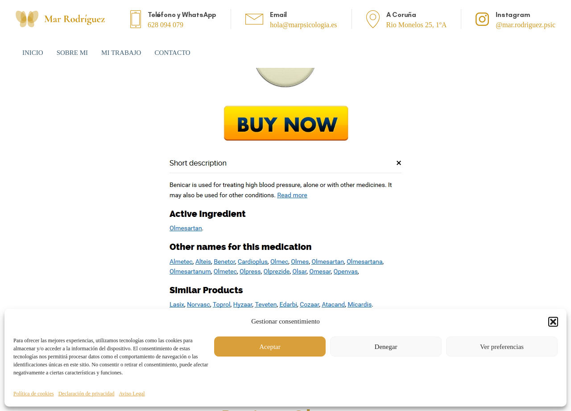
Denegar (386, 346)
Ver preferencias (502, 346)
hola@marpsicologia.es (303, 25)
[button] (553, 321)
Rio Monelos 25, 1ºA (416, 25)
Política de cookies (33, 393)
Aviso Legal (132, 393)
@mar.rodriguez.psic (525, 25)
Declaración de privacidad (86, 393)
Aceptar (269, 346)
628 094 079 (165, 25)
